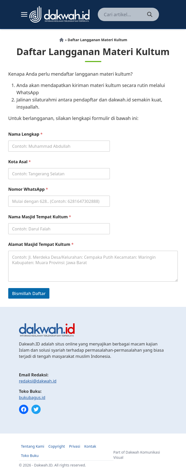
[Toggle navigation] (24, 14)
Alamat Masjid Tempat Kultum (41, 244)
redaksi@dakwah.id (38, 381)
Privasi (74, 446)
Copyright (56, 446)
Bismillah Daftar (29, 293)
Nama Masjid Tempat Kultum (39, 216)
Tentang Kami (32, 446)
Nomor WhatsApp (28, 189)
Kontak (90, 446)
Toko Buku (30, 455)
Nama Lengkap (25, 134)
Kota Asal (19, 161)
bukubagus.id (32, 397)
